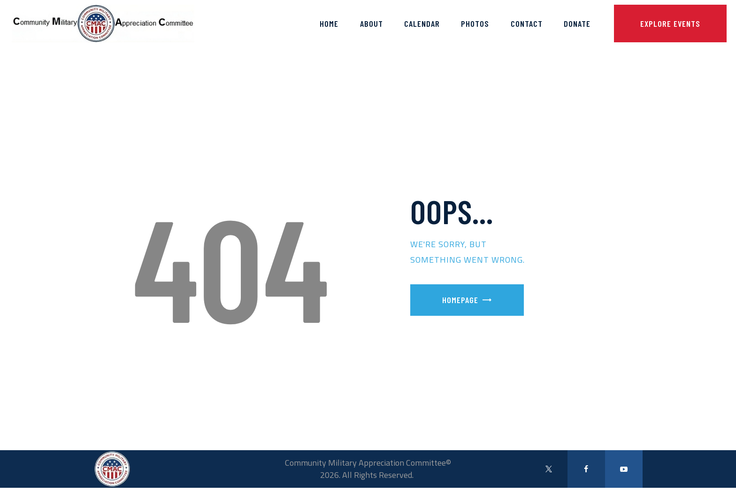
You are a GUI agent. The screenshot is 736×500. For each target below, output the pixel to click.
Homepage (460, 300)
